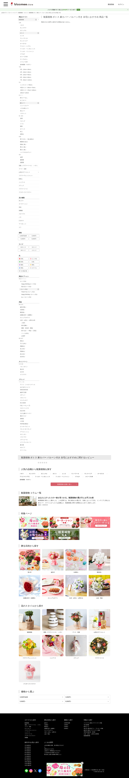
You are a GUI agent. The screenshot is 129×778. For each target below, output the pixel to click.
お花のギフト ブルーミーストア (9, 12)
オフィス (22, 129)
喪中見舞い (24, 325)
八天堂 (22, 421)
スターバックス (24, 408)
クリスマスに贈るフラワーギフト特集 (93, 723)
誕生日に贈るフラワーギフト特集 (92, 730)
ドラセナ (22, 54)
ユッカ (22, 35)
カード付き (23, 281)
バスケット (23, 113)
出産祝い (22, 309)
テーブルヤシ (24, 59)
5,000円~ (23, 239)
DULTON (22, 410)
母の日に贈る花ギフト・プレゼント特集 (93, 728)
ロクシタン (23, 434)
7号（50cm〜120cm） (26, 80)
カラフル (33, 268)
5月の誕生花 (28, 752)
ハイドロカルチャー (25, 152)
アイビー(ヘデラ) (24, 476)
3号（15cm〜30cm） (26, 69)
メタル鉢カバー (24, 108)
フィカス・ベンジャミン (27, 51)
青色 (21, 268)
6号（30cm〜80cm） (26, 77)
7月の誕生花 (28, 756)
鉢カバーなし (24, 97)
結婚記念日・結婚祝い (26, 315)
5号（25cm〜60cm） (26, 74)
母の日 (22, 369)
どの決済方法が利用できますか (51, 752)
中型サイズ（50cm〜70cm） (28, 87)
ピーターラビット (25, 426)
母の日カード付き (26, 286)
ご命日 (23, 322)
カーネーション (23, 204)
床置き (22, 134)
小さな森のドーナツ (25, 413)
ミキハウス (23, 437)
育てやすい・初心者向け (27, 139)
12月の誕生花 (28, 765)
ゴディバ (22, 395)
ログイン (121, 4)
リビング (22, 121)
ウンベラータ (24, 38)
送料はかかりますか (49, 749)
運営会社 (87, 770)
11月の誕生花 (28, 763)
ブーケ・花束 (22, 169)
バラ (20, 217)
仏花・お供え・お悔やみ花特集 (91, 734)
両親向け (22, 346)
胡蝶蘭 (21, 210)
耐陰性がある (24, 141)
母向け (22, 341)
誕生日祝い (23, 307)
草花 (20, 207)
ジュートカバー (24, 105)
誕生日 (46, 723)
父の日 (22, 372)
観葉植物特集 (87, 735)
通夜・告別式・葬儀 (27, 328)
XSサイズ (23, 247)
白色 (32, 261)
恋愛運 (22, 162)
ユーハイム (23, 450)
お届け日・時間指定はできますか (52, 750)
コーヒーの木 (24, 62)
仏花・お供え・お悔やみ (50, 732)
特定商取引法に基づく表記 (97, 770)
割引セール (86, 726)
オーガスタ (23, 43)
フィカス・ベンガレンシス (27, 48)
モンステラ (23, 27)
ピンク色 (33, 258)
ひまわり (21, 220)
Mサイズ (23, 250)
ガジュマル (23, 30)
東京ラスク (23, 416)
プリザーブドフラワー (25, 192)
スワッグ (21, 185)
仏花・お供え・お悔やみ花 (27, 320)
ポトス (26, 12)
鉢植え (21, 179)
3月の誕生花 (28, 749)
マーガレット (22, 224)
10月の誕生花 (28, 761)
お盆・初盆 (47, 734)
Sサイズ (34, 247)
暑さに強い (23, 149)
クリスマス (23, 374)
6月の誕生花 (28, 754)
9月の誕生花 (28, 760)
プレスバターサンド (25, 429)
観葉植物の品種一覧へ (64, 484)
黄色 (32, 264)
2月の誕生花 (28, 747)
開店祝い (22, 312)
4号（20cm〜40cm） (26, 72)
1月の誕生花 (28, 745)
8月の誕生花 (28, 758)
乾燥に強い (23, 144)
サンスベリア (24, 41)
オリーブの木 (24, 56)
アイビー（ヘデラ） (25, 46)
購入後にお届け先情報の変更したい (53, 754)
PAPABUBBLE (24, 424)
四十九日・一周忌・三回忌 (28, 330)
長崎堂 (22, 418)
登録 (78, 9)
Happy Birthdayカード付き (28, 284)
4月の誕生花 (28, 750)
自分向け (22, 356)
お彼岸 (23, 336)
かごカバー (23, 100)
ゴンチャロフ (24, 400)
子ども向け (23, 343)
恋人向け (22, 354)
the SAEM (23, 403)
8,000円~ (34, 239)
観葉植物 (20, 12)
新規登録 (111, 4)
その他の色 (23, 271)
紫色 (21, 264)
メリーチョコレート (25, 442)
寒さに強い (23, 147)
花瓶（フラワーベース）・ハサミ (28, 165)
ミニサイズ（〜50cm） (26, 85)
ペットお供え (25, 333)
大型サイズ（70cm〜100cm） (28, 90)
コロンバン (23, 397)
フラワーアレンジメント (26, 175)
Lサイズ (34, 250)
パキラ (22, 25)
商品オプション (22, 278)
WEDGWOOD (24, 389)
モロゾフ (22, 447)
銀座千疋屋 (23, 392)
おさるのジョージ (25, 387)
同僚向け (22, 351)
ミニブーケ (22, 182)
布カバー (22, 111)
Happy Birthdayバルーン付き (29, 294)
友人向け (22, 348)
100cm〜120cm (24, 93)
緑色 (21, 261)
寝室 (21, 126)
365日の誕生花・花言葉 (89, 732)
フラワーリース (23, 189)
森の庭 (22, 445)
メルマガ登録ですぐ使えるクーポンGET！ (62, 9)
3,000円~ (34, 235)
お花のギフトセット (24, 172)
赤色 (21, 258)
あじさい (21, 200)
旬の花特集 (86, 724)
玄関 (21, 118)
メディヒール (24, 439)
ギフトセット (28, 728)
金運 (21, 157)
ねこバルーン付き (26, 297)
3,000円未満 (23, 235)
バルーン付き (29, 289)
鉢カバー (21, 95)
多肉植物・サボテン (25, 64)
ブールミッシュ (24, 431)
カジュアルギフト (25, 317)
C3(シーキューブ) (25, 405)
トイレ (22, 123)
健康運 (22, 160)
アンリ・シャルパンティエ (27, 384)
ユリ (20, 227)
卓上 (21, 131)
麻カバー (29, 103)
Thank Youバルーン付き (28, 292)
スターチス (22, 214)
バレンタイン (24, 366)
